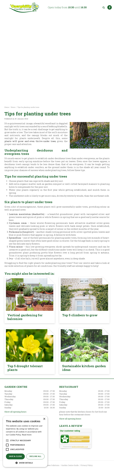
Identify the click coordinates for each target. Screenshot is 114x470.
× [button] (44, 419)
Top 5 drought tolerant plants (25, 368)
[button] (25, 462)
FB (109, 7)
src (103, 7)
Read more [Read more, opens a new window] (26, 434)
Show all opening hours (15, 411)
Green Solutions (52, 465)
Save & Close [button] (15, 456)
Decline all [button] (35, 456)
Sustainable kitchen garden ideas (84, 368)
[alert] (25, 441)
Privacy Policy (86, 465)
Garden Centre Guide (70, 465)
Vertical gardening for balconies (24, 317)
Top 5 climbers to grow (80, 315)
